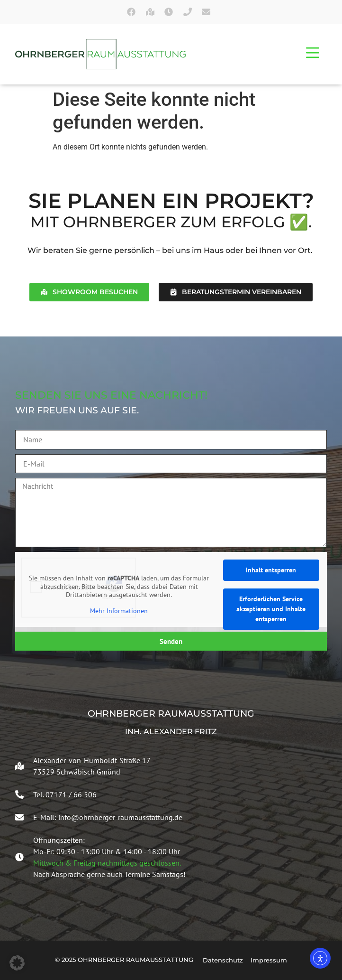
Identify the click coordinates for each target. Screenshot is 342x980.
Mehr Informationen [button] (119, 611)
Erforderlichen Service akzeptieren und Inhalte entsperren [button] (271, 609)
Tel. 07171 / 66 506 (65, 794)
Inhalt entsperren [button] (271, 570)
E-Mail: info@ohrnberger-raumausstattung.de (107, 817)
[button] (17, 963)
